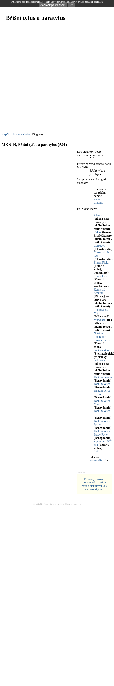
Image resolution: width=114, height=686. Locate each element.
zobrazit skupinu (98, 201)
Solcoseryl (100, 360)
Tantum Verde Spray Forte (102, 433)
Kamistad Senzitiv (99, 291)
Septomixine (101, 350)
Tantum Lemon (103, 377)
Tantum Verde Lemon (102, 392)
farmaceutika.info (98, 460)
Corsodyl (99, 245)
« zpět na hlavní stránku (16, 134)
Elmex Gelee (101, 276)
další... (98, 451)
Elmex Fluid (101, 262)
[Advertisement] (50, 79)
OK (72, 5)
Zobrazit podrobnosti (53, 5)
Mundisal (99, 319)
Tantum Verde (102, 384)
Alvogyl (98, 215)
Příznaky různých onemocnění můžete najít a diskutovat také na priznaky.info (94, 484)
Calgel (98, 232)
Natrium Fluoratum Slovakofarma (102, 337)
